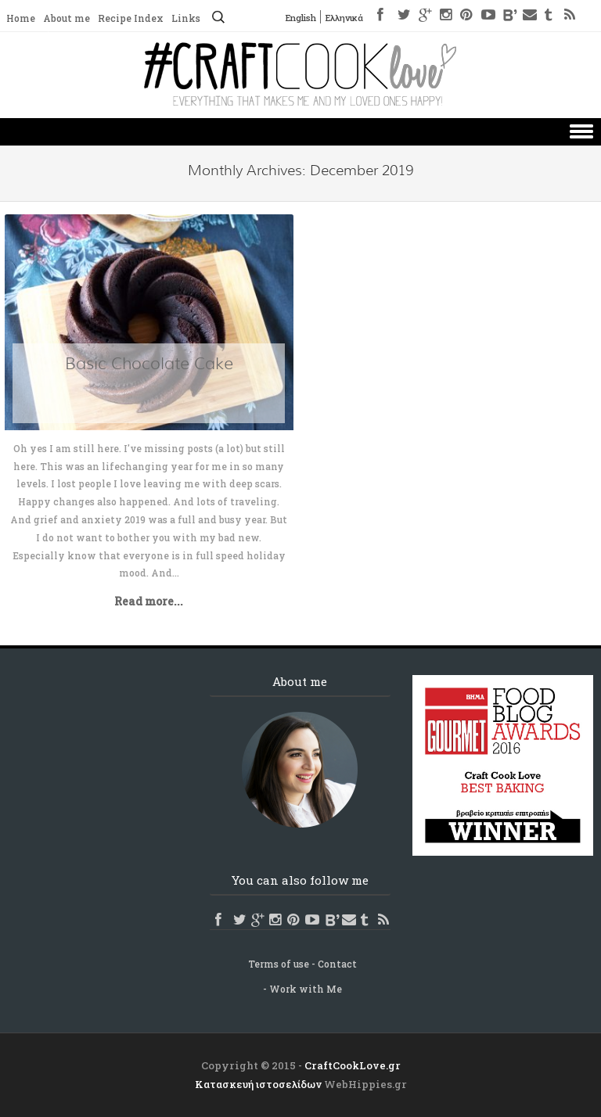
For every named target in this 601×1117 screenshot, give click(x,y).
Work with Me (305, 988)
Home (20, 18)
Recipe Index (131, 18)
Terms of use (278, 963)
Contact (337, 963)
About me (66, 18)
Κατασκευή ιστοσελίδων (258, 1084)
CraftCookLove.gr (352, 1065)
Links (185, 18)
